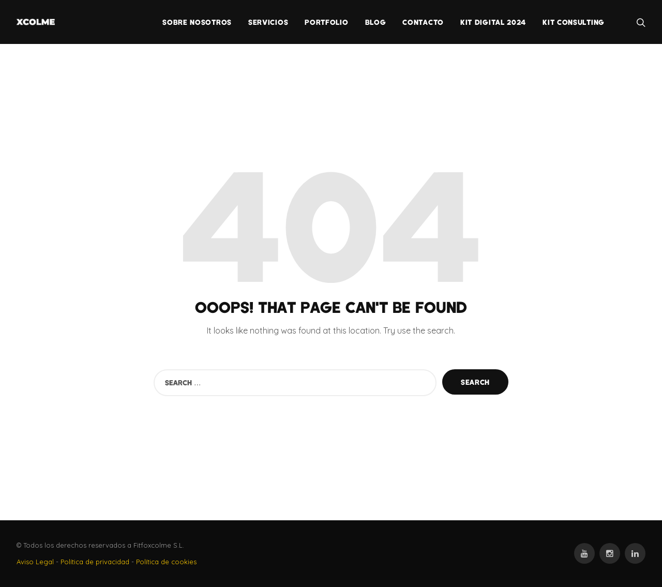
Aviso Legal (35, 562)
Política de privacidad (95, 562)
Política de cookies (166, 562)
